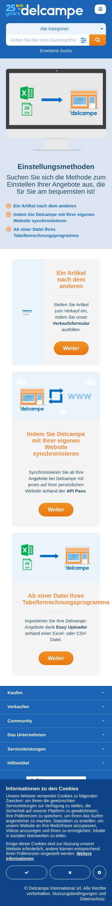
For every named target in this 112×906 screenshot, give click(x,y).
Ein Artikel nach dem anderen (44, 205)
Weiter (71, 348)
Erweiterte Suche (56, 50)
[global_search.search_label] (47, 40)
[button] (83, 40)
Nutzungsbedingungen (75, 893)
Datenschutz (92, 898)
